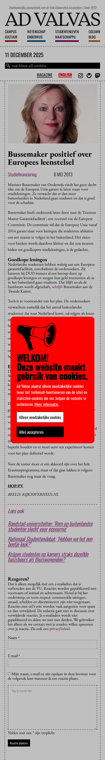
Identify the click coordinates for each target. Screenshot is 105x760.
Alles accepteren (31, 432)
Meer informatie (46, 404)
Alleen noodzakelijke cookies (40, 417)
